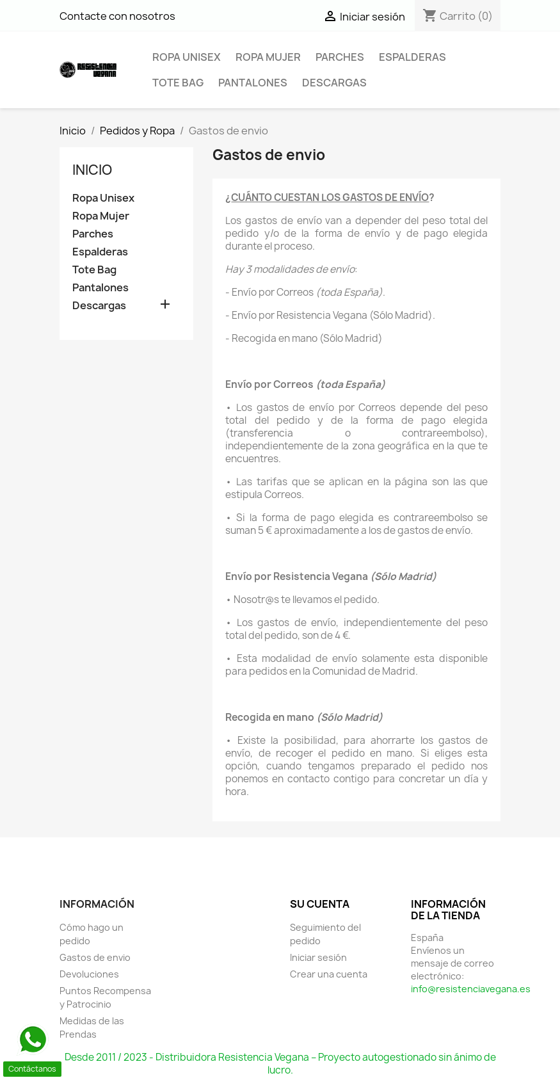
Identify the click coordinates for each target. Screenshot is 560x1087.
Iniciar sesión (318, 957)
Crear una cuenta (328, 974)
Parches (340, 57)
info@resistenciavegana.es (471, 989)
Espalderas (412, 57)
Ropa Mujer (268, 57)
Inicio (92, 170)
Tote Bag (178, 83)
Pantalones (252, 83)
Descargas (334, 83)
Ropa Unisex (186, 57)
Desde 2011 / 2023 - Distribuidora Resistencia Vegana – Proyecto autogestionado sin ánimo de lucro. (280, 1064)
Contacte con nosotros (117, 16)
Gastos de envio (95, 957)
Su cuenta (319, 904)
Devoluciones (89, 974)
